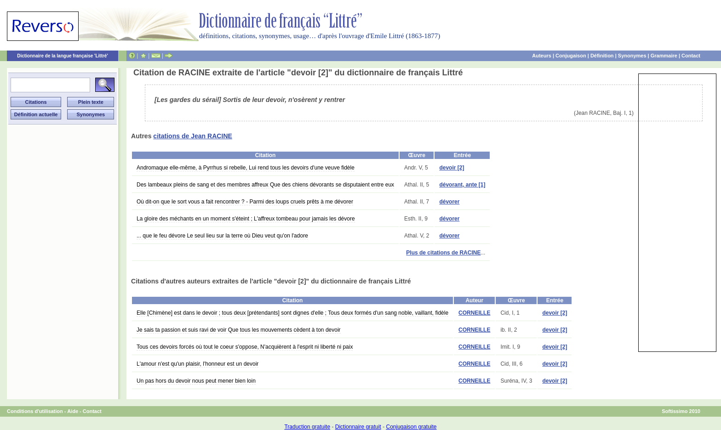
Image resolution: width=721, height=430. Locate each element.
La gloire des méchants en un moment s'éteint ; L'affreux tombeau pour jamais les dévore (246, 218)
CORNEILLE (474, 313)
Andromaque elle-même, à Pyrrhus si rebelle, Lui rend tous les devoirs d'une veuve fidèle (246, 167)
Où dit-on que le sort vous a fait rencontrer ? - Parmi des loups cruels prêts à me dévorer (245, 201)
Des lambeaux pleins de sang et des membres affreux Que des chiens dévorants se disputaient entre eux (265, 184)
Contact (690, 55)
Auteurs (541, 55)
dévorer (449, 201)
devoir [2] (451, 167)
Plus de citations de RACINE (443, 252)
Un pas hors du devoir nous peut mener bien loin (196, 381)
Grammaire (664, 55)
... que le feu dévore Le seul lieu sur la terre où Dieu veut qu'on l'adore (222, 235)
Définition (602, 55)
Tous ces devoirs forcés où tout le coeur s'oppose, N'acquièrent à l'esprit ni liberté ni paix (245, 347)
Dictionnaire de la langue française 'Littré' (62, 55)
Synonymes (632, 55)
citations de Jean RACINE (192, 136)
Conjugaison (570, 55)
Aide (72, 411)
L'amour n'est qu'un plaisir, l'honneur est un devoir (197, 364)
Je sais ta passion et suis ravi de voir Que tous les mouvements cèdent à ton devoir (239, 330)
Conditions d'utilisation (35, 411)
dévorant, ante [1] (462, 184)
